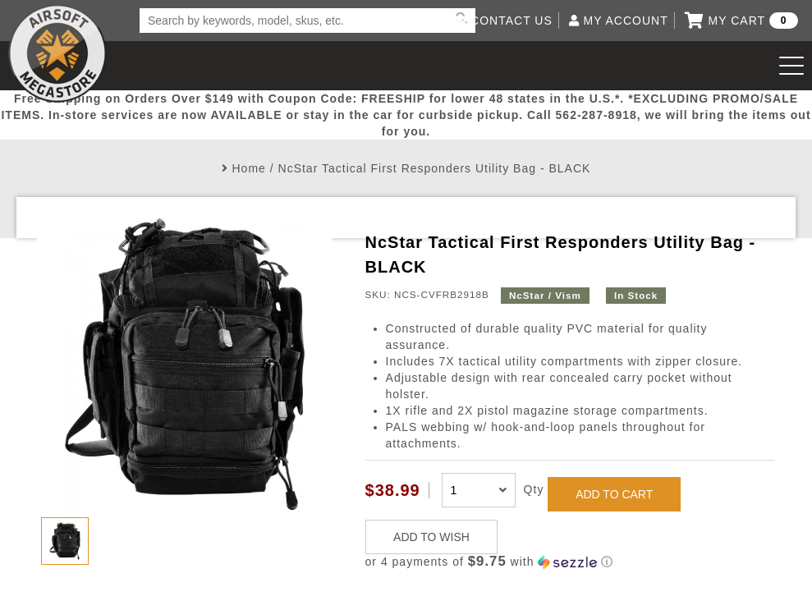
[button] (570, 562)
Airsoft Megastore (57, 53)
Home (249, 168)
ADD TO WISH (431, 537)
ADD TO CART (614, 494)
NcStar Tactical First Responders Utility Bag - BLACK (434, 168)
